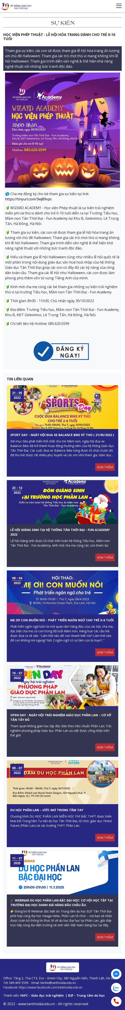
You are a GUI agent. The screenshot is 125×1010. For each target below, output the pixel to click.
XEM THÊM (105, 467)
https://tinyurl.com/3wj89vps (28, 199)
